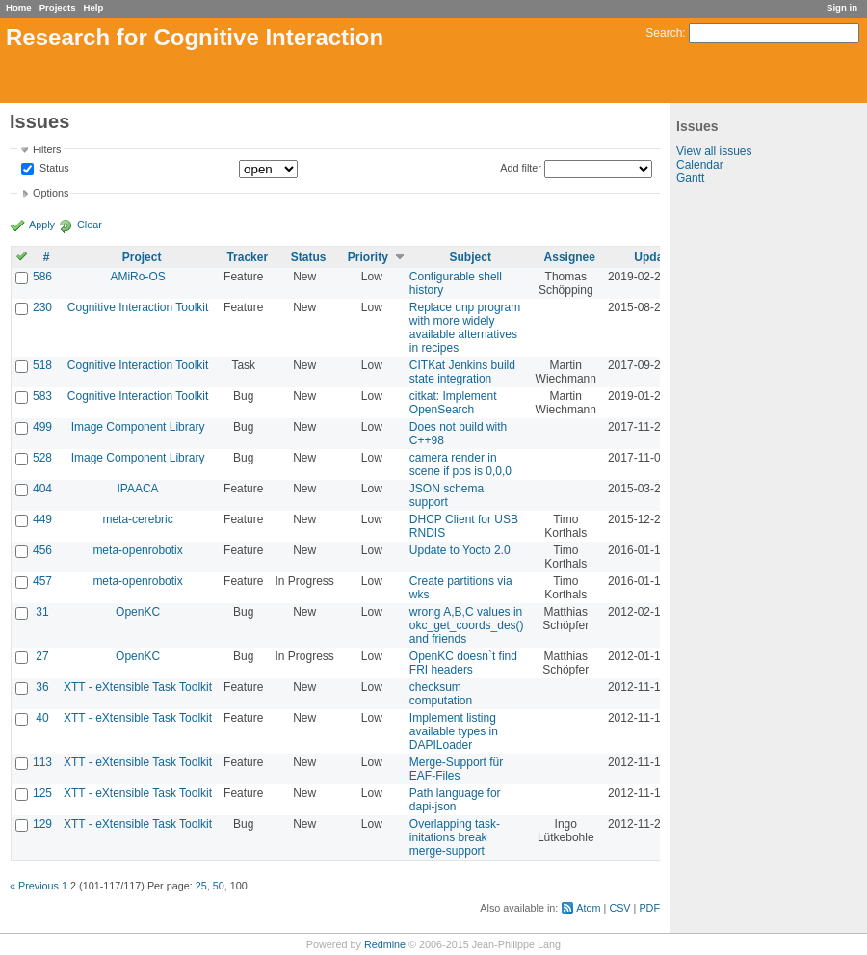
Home (19, 7)
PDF (649, 908)
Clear (89, 224)
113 (42, 762)
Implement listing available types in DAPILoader (453, 731)
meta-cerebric (137, 519)
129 (42, 824)
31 (42, 612)
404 (42, 488)
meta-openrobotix (137, 550)
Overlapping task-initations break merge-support (454, 837)
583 (42, 396)
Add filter (520, 167)
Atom (588, 908)
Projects (57, 7)
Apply (42, 224)
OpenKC (138, 612)
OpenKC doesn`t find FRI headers (463, 663)
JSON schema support (446, 495)
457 (42, 581)
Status (53, 168)
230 (42, 307)
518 (42, 365)
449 (42, 519)
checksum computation (440, 693)
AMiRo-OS (137, 276)
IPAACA (138, 488)
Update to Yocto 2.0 (460, 550)
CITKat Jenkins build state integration (462, 371)
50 (218, 885)
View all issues (713, 151)
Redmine (385, 944)
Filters (47, 149)
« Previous (34, 885)
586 (42, 276)
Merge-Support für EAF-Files (456, 769)
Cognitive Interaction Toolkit (138, 307)
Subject (470, 257)
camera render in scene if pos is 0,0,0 (460, 464)
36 (42, 687)
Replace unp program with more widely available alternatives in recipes (464, 328)
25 (201, 885)
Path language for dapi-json (455, 799)
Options (50, 193)
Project (142, 257)
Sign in (842, 7)
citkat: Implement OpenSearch (453, 402)
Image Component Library (138, 427)
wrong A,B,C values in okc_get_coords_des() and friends (466, 625)
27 (42, 656)
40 (42, 718)
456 (42, 550)
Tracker (247, 257)
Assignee (569, 257)
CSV (619, 908)
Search (663, 33)
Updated (657, 257)
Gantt (690, 178)
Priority (368, 257)
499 (42, 427)
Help (94, 7)
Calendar (699, 165)
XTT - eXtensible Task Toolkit (138, 687)
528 (42, 457)
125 (42, 793)
